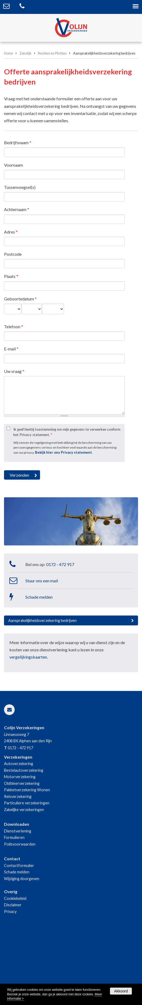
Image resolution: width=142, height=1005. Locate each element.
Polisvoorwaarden (20, 844)
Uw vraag (14, 371)
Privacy (10, 911)
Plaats (11, 276)
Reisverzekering (17, 796)
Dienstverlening (17, 831)
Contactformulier (19, 865)
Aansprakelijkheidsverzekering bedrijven (42, 620)
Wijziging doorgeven (21, 878)
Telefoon (13, 326)
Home (8, 53)
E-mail (11, 348)
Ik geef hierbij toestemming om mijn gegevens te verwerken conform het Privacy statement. (66, 432)
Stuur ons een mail (41, 580)
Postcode (13, 254)
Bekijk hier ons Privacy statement (63, 452)
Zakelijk (25, 53)
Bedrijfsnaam (17, 142)
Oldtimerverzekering (22, 783)
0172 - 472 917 (60, 564)
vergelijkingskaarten (28, 656)
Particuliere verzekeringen (26, 803)
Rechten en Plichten (52, 53)
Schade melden (39, 596)
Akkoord (121, 991)
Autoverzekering (18, 763)
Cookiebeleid (15, 898)
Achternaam (16, 209)
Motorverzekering (20, 776)
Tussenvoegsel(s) (20, 187)
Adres (11, 231)
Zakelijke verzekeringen (24, 809)
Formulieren (14, 837)
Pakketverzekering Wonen (27, 790)
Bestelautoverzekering (23, 770)
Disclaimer (13, 905)
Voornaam (13, 164)
